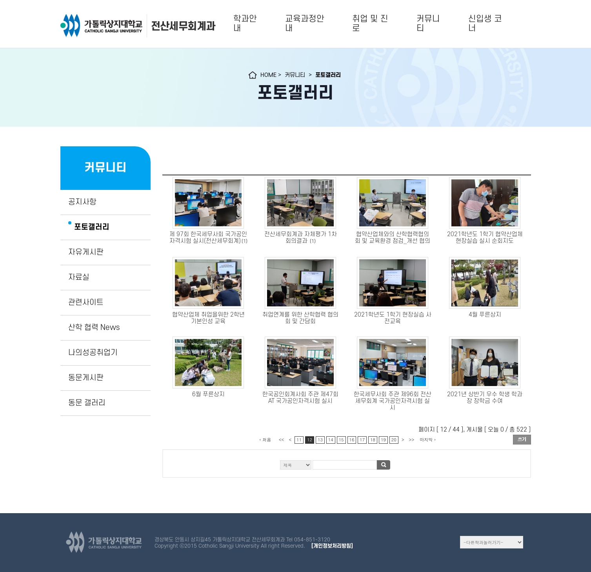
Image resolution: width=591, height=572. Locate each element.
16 (352, 440)
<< (281, 440)
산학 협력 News (94, 327)
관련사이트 (86, 302)
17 (362, 440)
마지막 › (428, 440)
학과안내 (245, 24)
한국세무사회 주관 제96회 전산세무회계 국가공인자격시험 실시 (392, 401)
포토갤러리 (91, 227)
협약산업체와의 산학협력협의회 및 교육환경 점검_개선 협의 (392, 237)
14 (330, 440)
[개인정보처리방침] (332, 546)
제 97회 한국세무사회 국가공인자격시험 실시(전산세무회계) (208, 237)
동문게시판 (86, 377)
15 (341, 440)
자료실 (78, 277)
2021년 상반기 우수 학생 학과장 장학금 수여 (484, 397)
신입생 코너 (485, 24)
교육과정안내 (304, 24)
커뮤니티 (428, 24)
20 (393, 440)
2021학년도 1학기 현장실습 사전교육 (392, 318)
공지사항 (82, 202)
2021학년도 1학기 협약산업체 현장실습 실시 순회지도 (485, 237)
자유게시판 (86, 252)
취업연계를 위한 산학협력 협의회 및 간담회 (300, 318)
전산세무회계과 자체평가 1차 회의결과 (300, 237)
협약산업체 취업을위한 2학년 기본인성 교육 (208, 318)
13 (320, 440)
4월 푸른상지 (485, 315)
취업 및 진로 (370, 24)
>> (412, 440)
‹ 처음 (265, 440)
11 (299, 440)
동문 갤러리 (86, 403)
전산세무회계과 (183, 26)
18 (372, 440)
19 (383, 440)
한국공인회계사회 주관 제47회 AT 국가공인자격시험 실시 (300, 397)
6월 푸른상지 (208, 394)
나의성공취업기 (93, 352)
